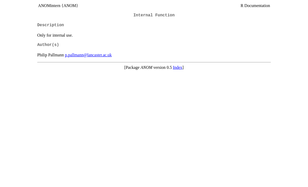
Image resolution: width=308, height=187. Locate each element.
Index (177, 67)
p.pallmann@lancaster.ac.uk (88, 55)
